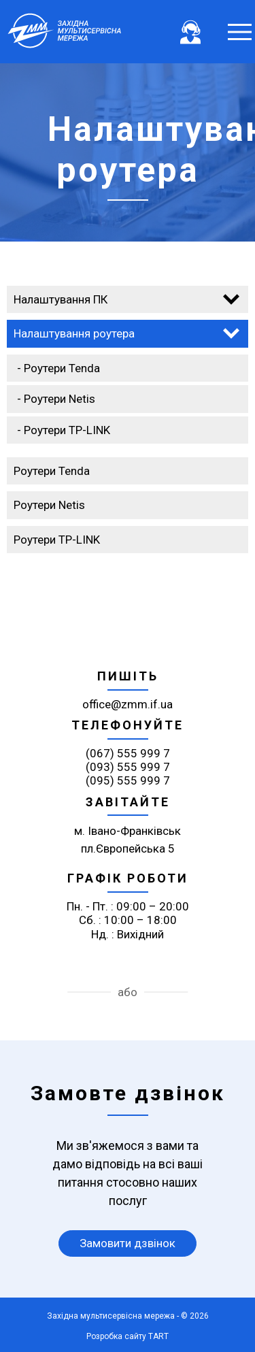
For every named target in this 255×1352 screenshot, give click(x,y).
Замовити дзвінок (127, 1243)
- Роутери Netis (56, 399)
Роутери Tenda (52, 471)
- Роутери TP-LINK (63, 430)
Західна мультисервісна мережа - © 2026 (128, 1316)
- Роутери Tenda (58, 368)
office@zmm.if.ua (127, 704)
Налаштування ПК (60, 299)
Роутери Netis (49, 505)
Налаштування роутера (74, 333)
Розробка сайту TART (127, 1336)
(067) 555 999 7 (128, 753)
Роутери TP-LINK (57, 539)
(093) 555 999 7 (128, 767)
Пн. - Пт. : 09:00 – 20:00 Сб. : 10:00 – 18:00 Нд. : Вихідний (128, 920)
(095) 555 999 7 (128, 780)
